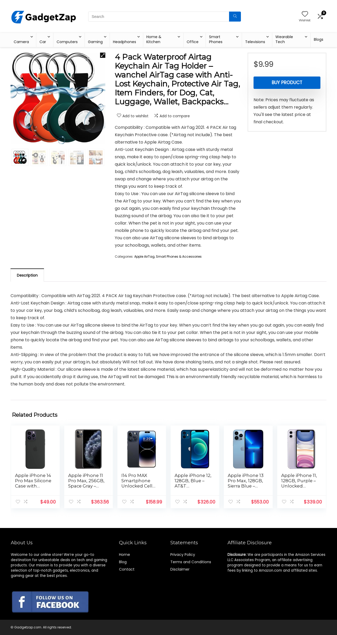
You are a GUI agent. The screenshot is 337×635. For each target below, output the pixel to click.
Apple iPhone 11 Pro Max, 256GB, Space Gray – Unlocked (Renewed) (86, 486)
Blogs (318, 39)
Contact (127, 569)
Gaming (95, 41)
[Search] (235, 17)
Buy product (287, 82)
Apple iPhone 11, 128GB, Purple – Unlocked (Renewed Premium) (299, 486)
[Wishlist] (305, 14)
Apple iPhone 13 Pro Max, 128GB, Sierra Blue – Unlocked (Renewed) (246, 486)
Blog (123, 562)
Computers (67, 41)
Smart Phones (215, 39)
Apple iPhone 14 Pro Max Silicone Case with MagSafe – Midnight (33, 486)
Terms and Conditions (190, 562)
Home (124, 554)
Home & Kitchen (153, 39)
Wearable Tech (284, 39)
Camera (21, 41)
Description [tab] (27, 275)
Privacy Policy (182, 554)
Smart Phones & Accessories (179, 256)
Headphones (124, 41)
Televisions (255, 41)
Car (42, 41)
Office (193, 41)
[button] (102, 55)
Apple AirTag (144, 256)
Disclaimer (180, 569)
